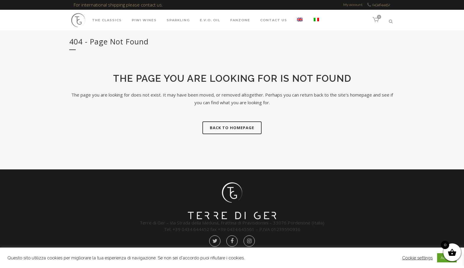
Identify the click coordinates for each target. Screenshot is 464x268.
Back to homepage (232, 127)
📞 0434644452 (378, 5)
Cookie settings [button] (417, 257)
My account (352, 5)
